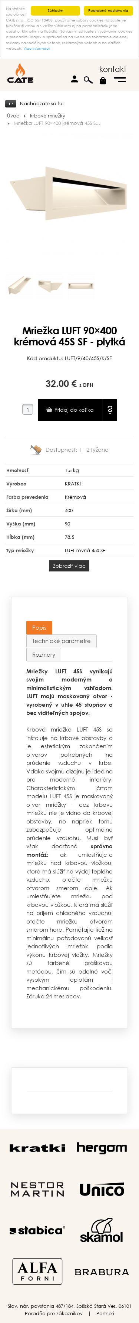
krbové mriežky (47, 116)
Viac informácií (36, 48)
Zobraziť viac (69, 565)
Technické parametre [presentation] (61, 640)
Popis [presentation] (39, 627)
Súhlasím (55, 10)
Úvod (13, 116)
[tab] (39, 627)
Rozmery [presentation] (43, 654)
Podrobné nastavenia (108, 10)
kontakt (112, 69)
